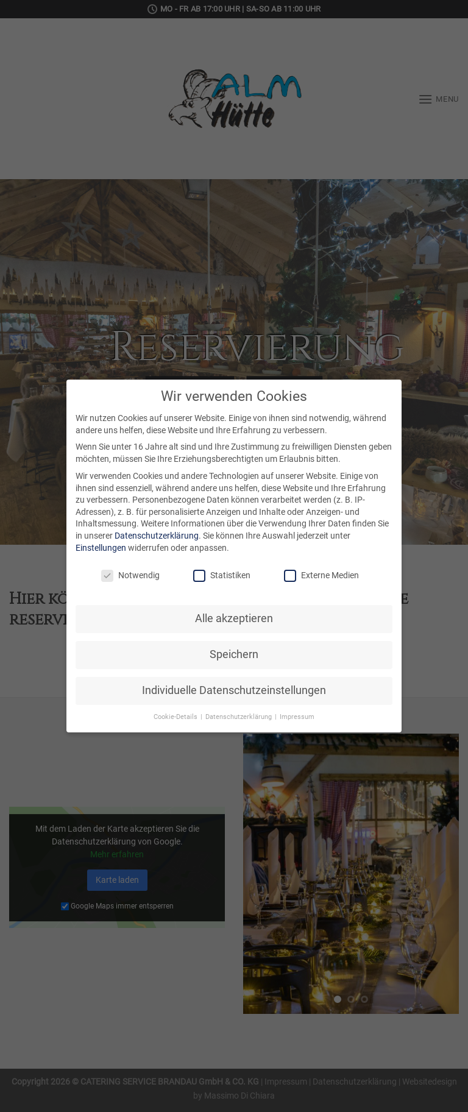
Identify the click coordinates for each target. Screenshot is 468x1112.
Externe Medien (321, 575)
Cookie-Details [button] (176, 717)
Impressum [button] (297, 717)
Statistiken (221, 575)
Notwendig (130, 575)
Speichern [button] (234, 654)
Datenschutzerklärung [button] (239, 717)
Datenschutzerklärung (157, 535)
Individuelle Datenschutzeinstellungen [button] (234, 690)
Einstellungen (101, 548)
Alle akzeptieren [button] (234, 618)
